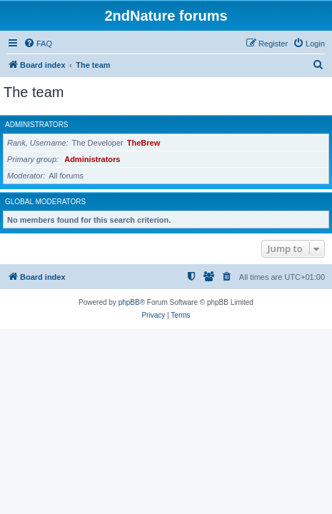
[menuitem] (38, 43)
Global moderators (45, 202)
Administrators (37, 124)
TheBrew (143, 142)
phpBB (129, 302)
